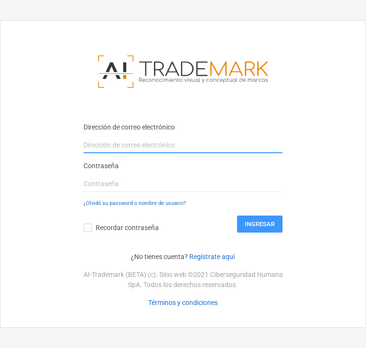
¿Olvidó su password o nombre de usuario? (135, 203)
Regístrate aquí (212, 257)
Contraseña (101, 166)
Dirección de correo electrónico (129, 127)
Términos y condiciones (183, 302)
